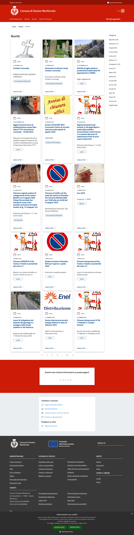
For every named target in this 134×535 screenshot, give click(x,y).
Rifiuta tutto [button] (74, 527)
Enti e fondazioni (15, 472)
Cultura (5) (112, 56)
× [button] (132, 513)
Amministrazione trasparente (77, 493)
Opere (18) (112, 72)
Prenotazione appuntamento (48, 493)
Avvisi (17, 62)
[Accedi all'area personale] (114, 2)
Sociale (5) (112, 89)
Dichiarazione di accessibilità (76, 504)
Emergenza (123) (114, 64)
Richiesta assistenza (45, 504)
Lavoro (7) (112, 68)
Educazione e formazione (75, 462)
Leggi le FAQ (43, 500)
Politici (12, 476)
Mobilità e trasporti (45, 476)
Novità (21, 26)
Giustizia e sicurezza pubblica (77, 465)
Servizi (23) (112, 85)
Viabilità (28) (113, 105)
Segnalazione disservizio (47, 497)
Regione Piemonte (16, 2)
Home (14, 26)
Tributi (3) (112, 97)
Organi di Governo (16, 462)
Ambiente (70, 472)
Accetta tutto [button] (59, 527)
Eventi (98, 482)
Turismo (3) (112, 101)
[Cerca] (122, 11)
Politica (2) (112, 76)
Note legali (71, 500)
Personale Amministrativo (18, 479)
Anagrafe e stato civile (46, 462)
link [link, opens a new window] (86, 523)
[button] (67, 532)
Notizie (98, 462)
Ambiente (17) (113, 44)
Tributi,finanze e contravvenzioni (78, 469)
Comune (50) (113, 52)
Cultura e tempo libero (46, 465)
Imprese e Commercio (46, 469)
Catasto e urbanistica (46, 472)
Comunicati (100, 465)
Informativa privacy (73, 497)
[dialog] (67, 523)
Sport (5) (112, 93)
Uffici (11, 469)
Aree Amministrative (17, 465)
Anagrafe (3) (113, 48)
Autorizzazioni (72, 479)
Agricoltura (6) (113, 39)
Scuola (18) (112, 80)
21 (67, 355)
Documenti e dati (15, 483)
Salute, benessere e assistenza (77, 476)
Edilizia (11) (113, 60)
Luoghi (98, 478)
